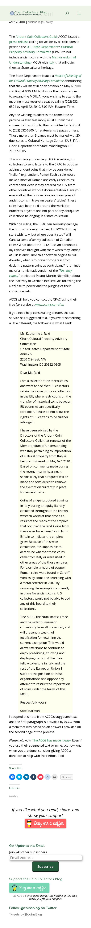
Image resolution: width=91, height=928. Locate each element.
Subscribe (45, 866)
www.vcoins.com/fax (49, 304)
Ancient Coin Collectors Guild (36, 37)
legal (41, 22)
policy (49, 22)
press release (18, 42)
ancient (32, 22)
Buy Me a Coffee (22, 895)
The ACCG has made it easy (51, 740)
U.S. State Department (42, 47)
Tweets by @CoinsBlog (25, 914)
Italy (51, 62)
